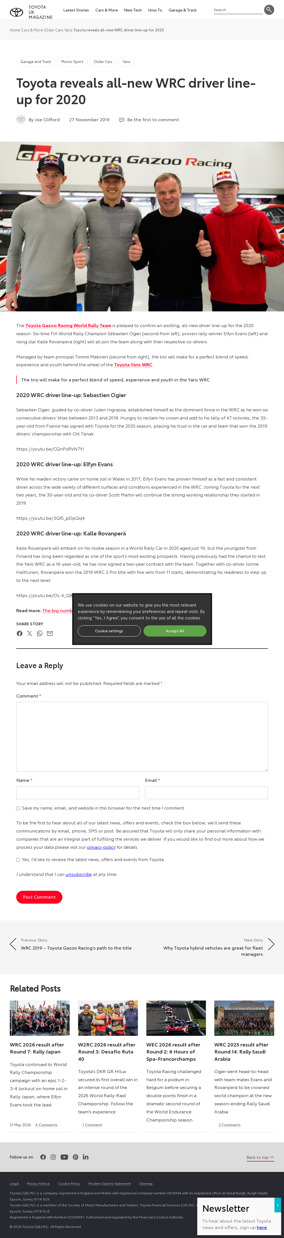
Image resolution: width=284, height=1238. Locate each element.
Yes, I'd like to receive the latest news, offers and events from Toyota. (93, 859)
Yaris (68, 29)
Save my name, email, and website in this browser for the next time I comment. (104, 807)
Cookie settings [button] (109, 630)
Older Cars (54, 29)
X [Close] (278, 168)
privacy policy (101, 846)
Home (15, 29)
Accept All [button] (175, 630)
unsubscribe (78, 874)
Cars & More (32, 29)
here (262, 190)
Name (24, 780)
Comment (28, 695)
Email (152, 780)
